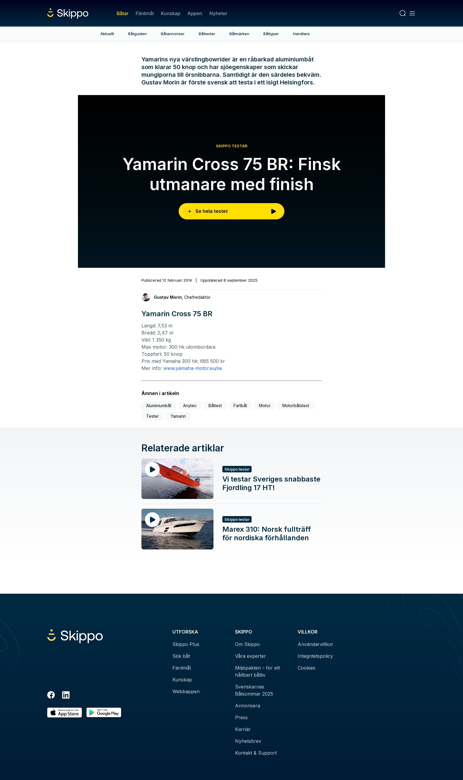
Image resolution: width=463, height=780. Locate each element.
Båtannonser (173, 33)
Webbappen (186, 691)
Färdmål (145, 13)
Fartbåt (240, 405)
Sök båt (181, 656)
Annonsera (247, 706)
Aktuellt (107, 33)
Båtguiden (137, 33)
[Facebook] (51, 696)
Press (241, 717)
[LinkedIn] (66, 696)
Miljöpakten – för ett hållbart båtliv (257, 671)
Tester (152, 416)
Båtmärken (239, 33)
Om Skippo (247, 644)
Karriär (243, 729)
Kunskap (170, 13)
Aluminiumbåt (158, 405)
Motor (264, 405)
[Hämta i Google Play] (104, 712)
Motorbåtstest (295, 405)
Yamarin (178, 416)
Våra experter (250, 656)
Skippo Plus (185, 644)
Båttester (207, 33)
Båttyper (271, 33)
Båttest (215, 405)
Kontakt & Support (256, 753)
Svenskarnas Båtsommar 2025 (254, 690)
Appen (195, 13)
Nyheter (218, 13)
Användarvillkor (315, 644)
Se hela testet (231, 211)
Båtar (122, 13)
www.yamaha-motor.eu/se (192, 368)
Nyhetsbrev (248, 741)
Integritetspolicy (315, 656)
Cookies (306, 668)
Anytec (190, 405)
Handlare (301, 33)
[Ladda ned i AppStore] (64, 712)
